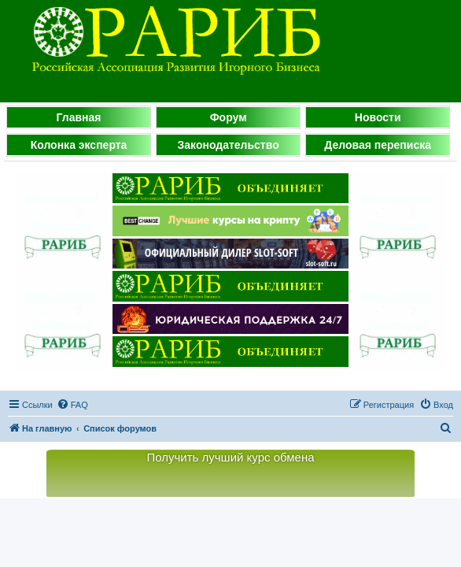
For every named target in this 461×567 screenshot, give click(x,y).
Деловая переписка (377, 145)
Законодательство (228, 145)
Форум (228, 117)
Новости (378, 117)
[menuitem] (72, 404)
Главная (79, 117)
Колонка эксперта (79, 145)
